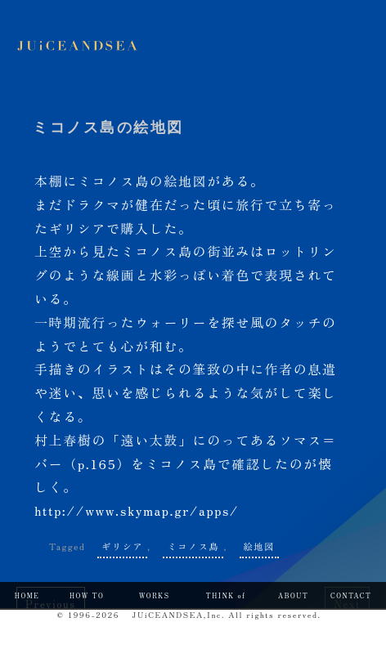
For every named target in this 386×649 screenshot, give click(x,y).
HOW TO (87, 595)
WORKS (154, 595)
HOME (27, 595)
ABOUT (293, 595)
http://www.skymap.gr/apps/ (136, 510)
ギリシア (122, 546)
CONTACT (350, 595)
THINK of (226, 595)
